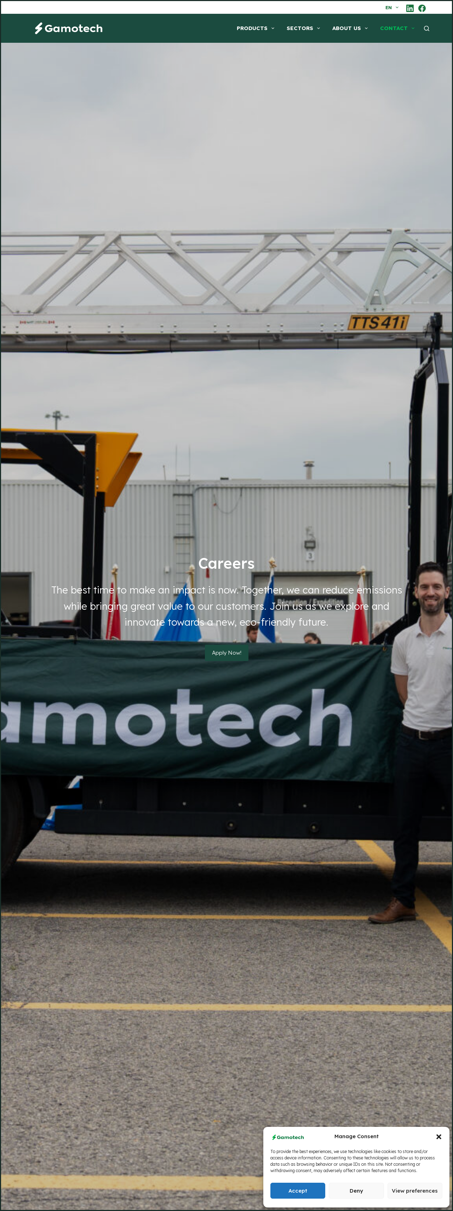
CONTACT (398, 28)
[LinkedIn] (410, 8)
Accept (297, 1190)
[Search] (426, 28)
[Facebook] (422, 8)
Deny (356, 1190)
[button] (438, 1136)
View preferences (415, 1190)
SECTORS (305, 28)
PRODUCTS (257, 28)
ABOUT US (351, 28)
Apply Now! (226, 652)
